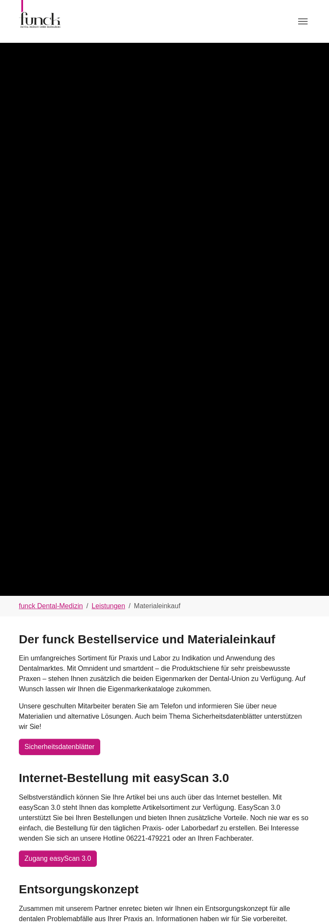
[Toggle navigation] (303, 21)
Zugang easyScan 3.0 (57, 858)
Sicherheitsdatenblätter (59, 746)
